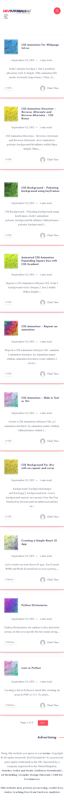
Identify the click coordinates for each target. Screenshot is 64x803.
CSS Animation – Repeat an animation (39, 328)
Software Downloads (48, 770)
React (11, 580)
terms (46, 753)
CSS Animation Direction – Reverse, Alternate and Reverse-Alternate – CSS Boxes (38, 114)
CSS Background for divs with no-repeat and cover (37, 467)
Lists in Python (31, 668)
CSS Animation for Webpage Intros (40, 47)
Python (11, 642)
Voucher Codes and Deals (17, 770)
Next (42, 723)
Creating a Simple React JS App (39, 542)
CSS (10, 88)
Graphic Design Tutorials (35, 775)
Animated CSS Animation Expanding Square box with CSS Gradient (39, 261)
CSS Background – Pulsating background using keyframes (40, 190)
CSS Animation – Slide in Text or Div (40, 400)
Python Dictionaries (34, 605)
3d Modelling (9, 775)
